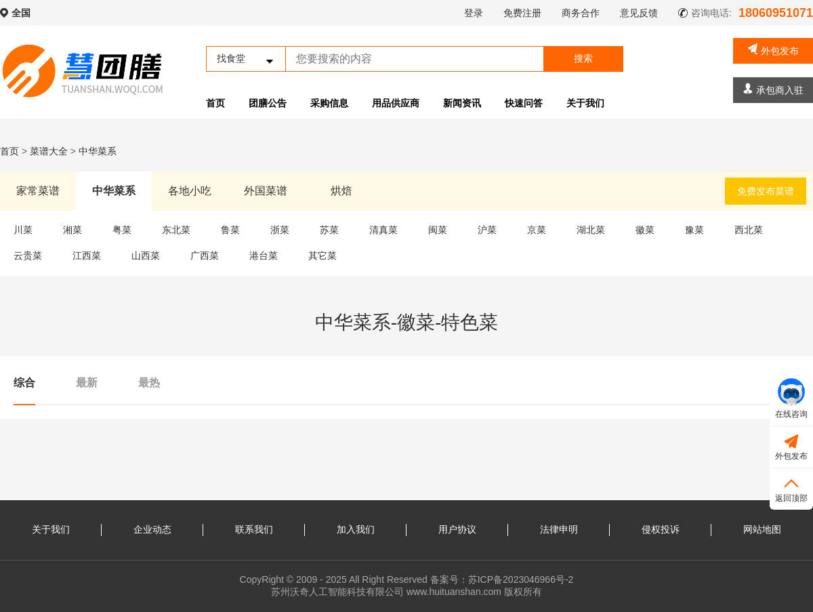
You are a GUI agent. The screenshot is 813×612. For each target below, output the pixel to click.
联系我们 (254, 529)
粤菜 (121, 229)
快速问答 (524, 103)
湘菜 (72, 229)
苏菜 (329, 229)
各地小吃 (189, 191)
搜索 (583, 58)
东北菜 (176, 229)
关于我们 (585, 103)
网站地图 (762, 529)
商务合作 (581, 12)
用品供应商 (395, 103)
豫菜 (694, 229)
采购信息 (329, 103)
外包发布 (773, 49)
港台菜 (263, 255)
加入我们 (356, 529)
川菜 (23, 229)
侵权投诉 (661, 529)
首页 (215, 103)
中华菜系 (98, 151)
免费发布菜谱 (765, 191)
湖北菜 (591, 229)
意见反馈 (639, 12)
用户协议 (457, 529)
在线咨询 (791, 398)
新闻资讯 (462, 103)
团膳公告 (268, 103)
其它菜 (322, 255)
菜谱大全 (49, 151)
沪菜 (487, 229)
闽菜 (437, 229)
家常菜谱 (38, 191)
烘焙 (341, 191)
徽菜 (644, 229)
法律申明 (559, 529)
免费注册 (522, 12)
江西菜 (86, 255)
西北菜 (748, 229)
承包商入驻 (773, 89)
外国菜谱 (265, 191)
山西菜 (145, 255)
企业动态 (152, 529)
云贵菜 (28, 255)
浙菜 (279, 229)
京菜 (536, 229)
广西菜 (204, 255)
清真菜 (383, 229)
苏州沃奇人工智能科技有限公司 (337, 591)
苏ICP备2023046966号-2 (521, 579)
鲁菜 (230, 229)
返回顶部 (791, 488)
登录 (473, 12)
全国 (21, 12)
